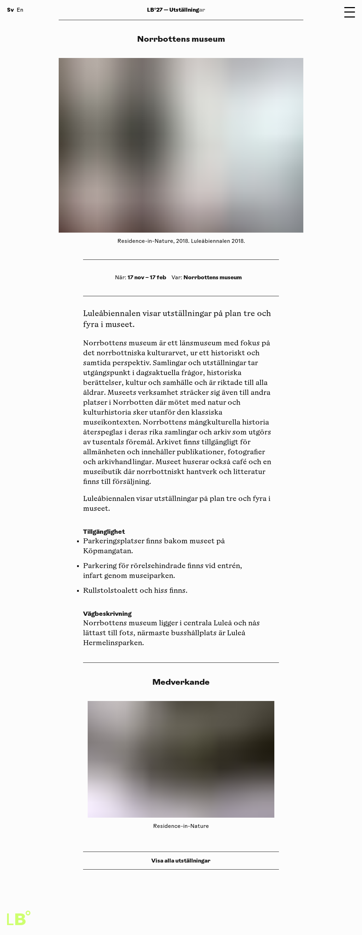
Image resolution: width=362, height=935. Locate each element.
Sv (10, 9)
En (20, 10)
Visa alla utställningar (180, 860)
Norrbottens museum (212, 277)
